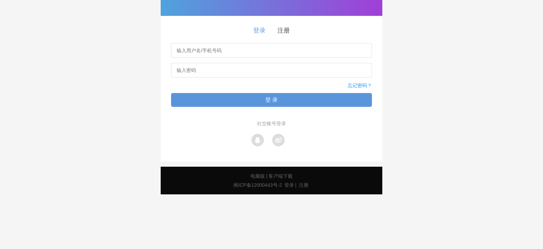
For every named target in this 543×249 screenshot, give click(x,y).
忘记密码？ (360, 85)
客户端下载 (280, 176)
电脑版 (257, 176)
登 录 (271, 100)
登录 (259, 30)
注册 (283, 30)
